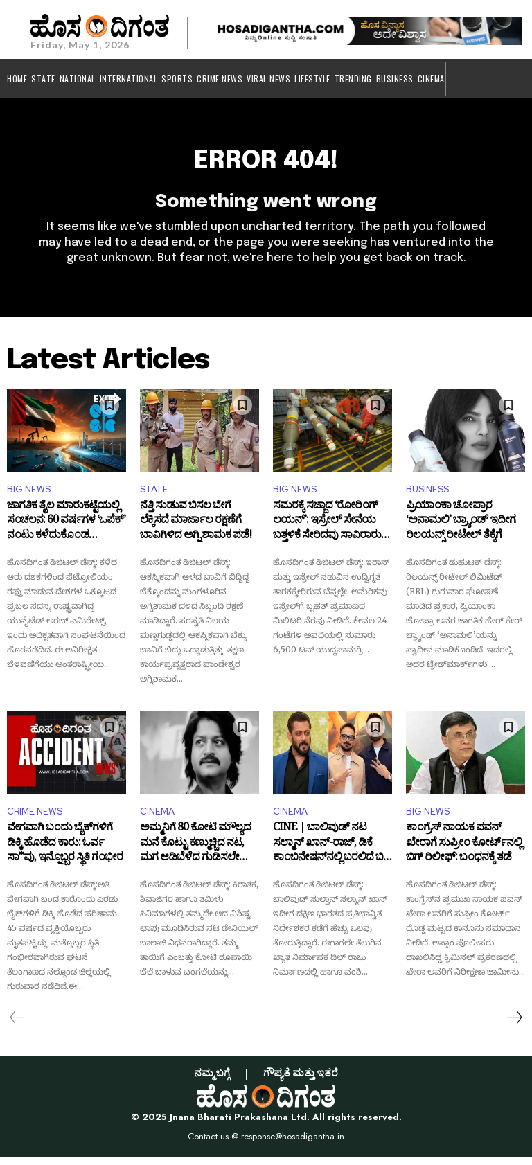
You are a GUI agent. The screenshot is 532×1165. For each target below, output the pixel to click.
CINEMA (157, 820)
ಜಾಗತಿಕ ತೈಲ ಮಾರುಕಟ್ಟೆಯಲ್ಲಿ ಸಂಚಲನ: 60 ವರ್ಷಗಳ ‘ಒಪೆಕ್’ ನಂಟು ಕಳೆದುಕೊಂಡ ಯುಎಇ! (66, 531)
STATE (154, 498)
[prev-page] (17, 1025)
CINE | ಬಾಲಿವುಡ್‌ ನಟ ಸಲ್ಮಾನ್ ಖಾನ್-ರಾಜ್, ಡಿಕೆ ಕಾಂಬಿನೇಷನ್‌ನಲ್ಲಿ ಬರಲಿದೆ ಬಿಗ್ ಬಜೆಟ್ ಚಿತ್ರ (332, 854)
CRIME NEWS (34, 820)
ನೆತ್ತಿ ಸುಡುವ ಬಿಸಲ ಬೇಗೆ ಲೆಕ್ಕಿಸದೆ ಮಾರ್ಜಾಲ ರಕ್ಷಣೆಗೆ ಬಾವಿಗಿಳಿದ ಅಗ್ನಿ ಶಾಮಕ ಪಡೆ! (195, 531)
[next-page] (514, 1025)
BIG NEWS (29, 498)
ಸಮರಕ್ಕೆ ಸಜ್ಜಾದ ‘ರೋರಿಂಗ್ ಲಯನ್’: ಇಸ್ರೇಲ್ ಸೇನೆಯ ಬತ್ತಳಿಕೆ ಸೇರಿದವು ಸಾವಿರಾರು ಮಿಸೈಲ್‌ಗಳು (327, 531)
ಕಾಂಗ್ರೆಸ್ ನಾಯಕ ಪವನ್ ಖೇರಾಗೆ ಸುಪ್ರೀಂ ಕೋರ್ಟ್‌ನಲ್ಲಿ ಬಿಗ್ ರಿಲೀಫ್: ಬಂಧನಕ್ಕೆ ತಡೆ (464, 854)
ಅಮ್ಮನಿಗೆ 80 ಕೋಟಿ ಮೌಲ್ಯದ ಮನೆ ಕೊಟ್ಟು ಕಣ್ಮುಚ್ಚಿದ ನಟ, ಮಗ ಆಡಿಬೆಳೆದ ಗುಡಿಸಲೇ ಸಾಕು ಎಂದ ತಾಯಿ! (195, 854)
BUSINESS (427, 498)
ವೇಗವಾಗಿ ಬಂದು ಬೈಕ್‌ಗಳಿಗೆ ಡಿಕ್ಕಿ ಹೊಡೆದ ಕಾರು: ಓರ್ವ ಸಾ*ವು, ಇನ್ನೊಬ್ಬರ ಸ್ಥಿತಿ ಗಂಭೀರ (65, 854)
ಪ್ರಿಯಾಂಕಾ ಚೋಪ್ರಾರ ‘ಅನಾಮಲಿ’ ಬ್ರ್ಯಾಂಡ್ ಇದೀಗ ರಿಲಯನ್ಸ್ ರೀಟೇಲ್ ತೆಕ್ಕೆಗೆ (460, 531)
